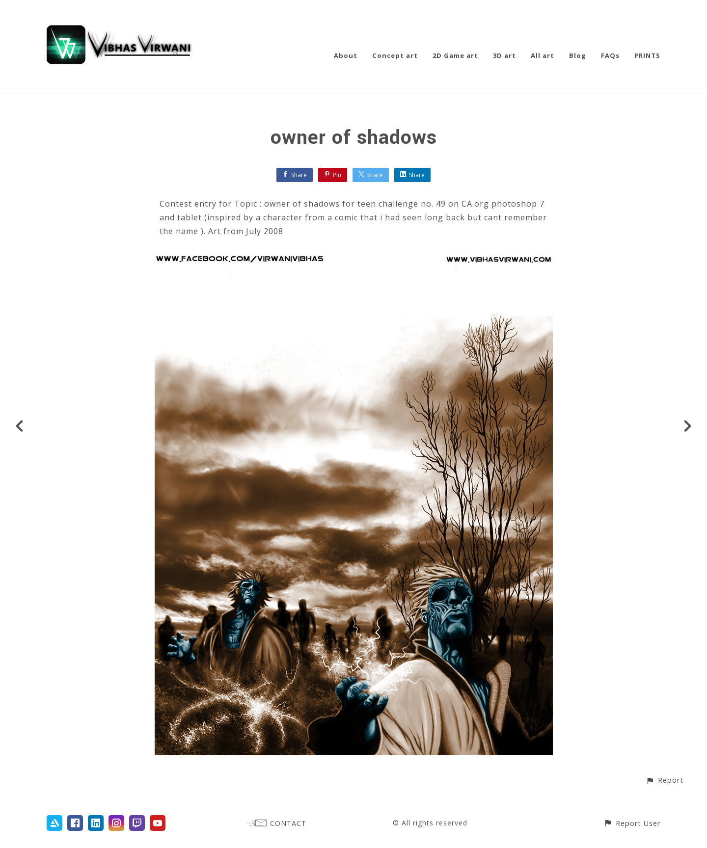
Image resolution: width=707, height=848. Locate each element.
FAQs (610, 55)
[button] (664, 780)
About (345, 55)
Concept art (395, 55)
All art (542, 55)
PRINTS (647, 55)
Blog (577, 55)
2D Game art (455, 55)
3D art (504, 55)
